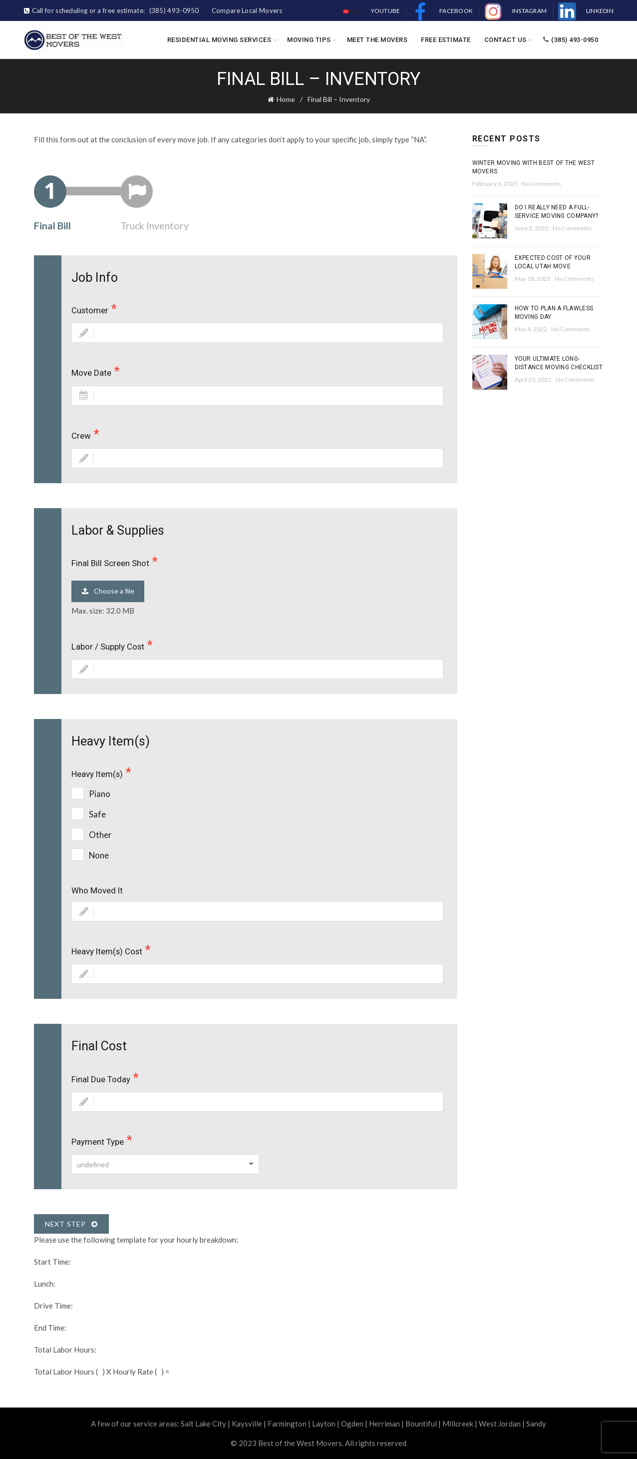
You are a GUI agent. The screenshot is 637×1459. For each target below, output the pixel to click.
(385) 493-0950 (571, 39)
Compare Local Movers (247, 10)
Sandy (536, 1423)
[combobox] (165, 1164)
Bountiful (421, 1423)
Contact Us (505, 39)
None (99, 855)
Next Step (71, 1224)
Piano (99, 793)
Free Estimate (446, 39)
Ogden (352, 1423)
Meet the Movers (377, 39)
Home (286, 99)
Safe (97, 814)
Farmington (287, 1423)
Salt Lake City (203, 1423)
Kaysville (247, 1423)
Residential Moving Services (219, 39)
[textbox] (165, 1164)
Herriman (384, 1423)
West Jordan (500, 1423)
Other (100, 834)
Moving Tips (309, 39)
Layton (323, 1423)
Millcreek (457, 1423)
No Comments (541, 183)
